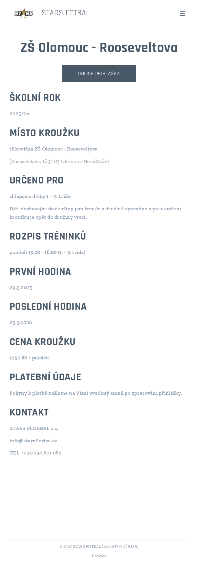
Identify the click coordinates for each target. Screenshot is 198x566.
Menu (182, 13)
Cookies (99, 556)
